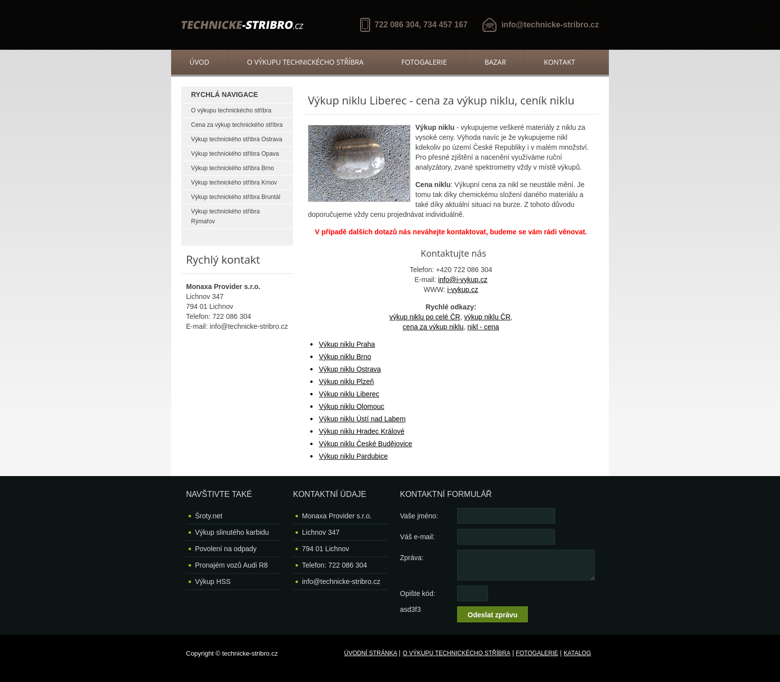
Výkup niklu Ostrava (350, 369)
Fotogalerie (424, 62)
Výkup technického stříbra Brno (232, 168)
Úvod (199, 62)
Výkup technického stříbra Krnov (234, 182)
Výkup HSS (213, 581)
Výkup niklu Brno (345, 357)
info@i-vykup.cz (463, 280)
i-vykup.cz (462, 289)
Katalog (577, 653)
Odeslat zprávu (492, 615)
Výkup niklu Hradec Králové (361, 431)
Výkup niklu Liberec (349, 394)
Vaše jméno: (419, 516)
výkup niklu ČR (487, 317)
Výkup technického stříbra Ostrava (236, 139)
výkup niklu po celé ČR (425, 317)
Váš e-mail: (417, 537)
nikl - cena (483, 327)
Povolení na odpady (226, 549)
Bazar (495, 62)
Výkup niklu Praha (347, 344)
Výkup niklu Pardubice (353, 456)
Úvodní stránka (370, 653)
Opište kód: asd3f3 (417, 595)
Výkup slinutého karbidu (232, 532)
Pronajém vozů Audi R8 (231, 565)
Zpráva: (411, 558)
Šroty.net (208, 516)
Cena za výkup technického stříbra (237, 124)
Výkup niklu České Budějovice (365, 444)
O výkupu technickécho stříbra (305, 62)
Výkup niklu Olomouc (352, 406)
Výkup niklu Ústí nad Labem (362, 419)
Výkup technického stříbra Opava (235, 153)
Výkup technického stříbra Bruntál (235, 197)
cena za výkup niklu (433, 327)
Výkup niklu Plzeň (346, 382)
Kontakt (559, 62)
